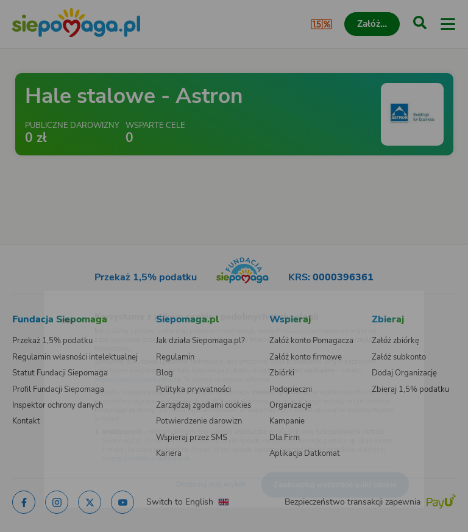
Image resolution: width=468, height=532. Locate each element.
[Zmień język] (34, 300)
